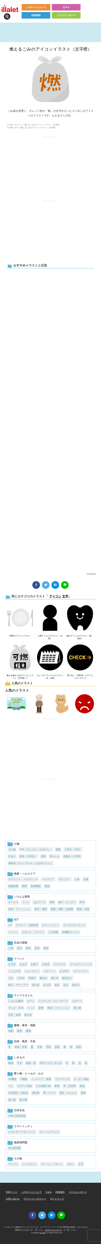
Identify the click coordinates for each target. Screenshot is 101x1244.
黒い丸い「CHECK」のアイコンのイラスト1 (80, 676)
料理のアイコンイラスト (20, 636)
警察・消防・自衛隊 (62, 909)
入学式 (20, 978)
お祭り (34, 964)
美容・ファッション (19, 909)
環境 (45, 948)
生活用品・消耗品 (18, 1092)
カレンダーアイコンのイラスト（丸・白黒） (50, 676)
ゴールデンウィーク (81, 964)
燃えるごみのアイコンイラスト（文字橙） (50, 49)
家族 (58, 849)
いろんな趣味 (15, 1001)
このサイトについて (36, 7)
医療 (24, 886)
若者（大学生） (28, 856)
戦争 (28, 948)
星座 (57, 1047)
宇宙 (48, 1047)
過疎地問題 (20, 1142)
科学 (82, 902)
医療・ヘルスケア (24, 873)
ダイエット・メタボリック (23, 879)
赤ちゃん (54, 856)
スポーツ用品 (24, 1086)
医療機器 (36, 886)
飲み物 (23, 1099)
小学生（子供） (73, 849)
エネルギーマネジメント (22, 1131)
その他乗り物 (43, 1086)
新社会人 (67, 978)
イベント (19, 958)
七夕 (10, 978)
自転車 (35, 1092)
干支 (19, 1063)
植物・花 (31, 1063)
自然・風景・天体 (24, 1041)
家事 (40, 1007)
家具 (19, 1030)
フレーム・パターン (52, 1164)
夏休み (43, 978)
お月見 (12, 964)
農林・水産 (83, 909)
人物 (16, 843)
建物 (28, 1030)
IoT (10, 925)
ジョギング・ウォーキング (53, 1001)
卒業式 (32, 978)
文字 (17, 128)
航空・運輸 (40, 909)
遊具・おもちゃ (68, 1092)
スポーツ (77, 1001)
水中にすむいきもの (51, 1063)
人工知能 (53, 932)
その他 (10, 125)
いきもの (19, 1057)
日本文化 (19, 1110)
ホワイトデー (80, 971)
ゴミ (10, 1086)
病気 (47, 886)
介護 (85, 879)
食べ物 (12, 1099)
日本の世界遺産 (17, 1115)
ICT (16, 919)
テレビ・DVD (15, 1007)
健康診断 (13, 886)
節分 (57, 984)
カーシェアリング (49, 1131)
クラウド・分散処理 (27, 925)
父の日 (47, 984)
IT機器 (23, 1079)
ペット (31, 1007)
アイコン (18, 125)
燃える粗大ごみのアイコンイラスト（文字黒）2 (20, 676)
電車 (83, 1092)
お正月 (23, 964)
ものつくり (39, 902)
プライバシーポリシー (34, 1198)
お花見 (46, 964)
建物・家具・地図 (24, 1025)
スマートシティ (23, 1126)
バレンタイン (31, 971)
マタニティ (64, 879)
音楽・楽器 (14, 1014)
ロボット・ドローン (33, 932)
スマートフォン (50, 925)
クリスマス (59, 964)
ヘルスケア (48, 879)
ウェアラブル (62, 1079)
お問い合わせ (13, 1198)
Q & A (66, 7)
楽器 (82, 1086)
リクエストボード (66, 15)
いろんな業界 (22, 896)
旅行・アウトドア (18, 984)
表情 (43, 856)
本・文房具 (69, 1086)
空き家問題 (14, 1148)
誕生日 (76, 984)
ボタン (70, 1164)
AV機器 (12, 1079)
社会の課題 (20, 942)
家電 (57, 1086)
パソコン (13, 932)
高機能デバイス (70, 932)
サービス (13, 902)
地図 (10, 1030)
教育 (52, 902)
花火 (65, 984)
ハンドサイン (29, 1164)
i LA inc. (42, 1233)
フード (25, 902)
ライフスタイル (23, 995)
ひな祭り (64, 971)
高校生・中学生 (72, 856)
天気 (39, 1047)
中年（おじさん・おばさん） (36, 849)
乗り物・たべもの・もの (28, 1073)
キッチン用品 (81, 1079)
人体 (76, 879)
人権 (10, 948)
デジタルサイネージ (74, 925)
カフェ (30, 1001)
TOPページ (11, 1192)
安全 (19, 948)
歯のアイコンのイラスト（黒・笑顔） (80, 637)
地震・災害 (21, 1047)
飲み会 (28, 1014)
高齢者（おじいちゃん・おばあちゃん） (30, 863)
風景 (78, 1047)
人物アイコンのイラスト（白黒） (50, 637)
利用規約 (36, 15)
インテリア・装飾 (41, 1079)
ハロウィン (49, 971)
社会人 (12, 856)
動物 (10, 1063)
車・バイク (49, 1092)
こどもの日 (14, 971)
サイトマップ (57, 1198)
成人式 (54, 978)
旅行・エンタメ (67, 902)
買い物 (77, 1007)
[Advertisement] (49, 166)
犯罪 (37, 948)
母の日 (35, 984)
